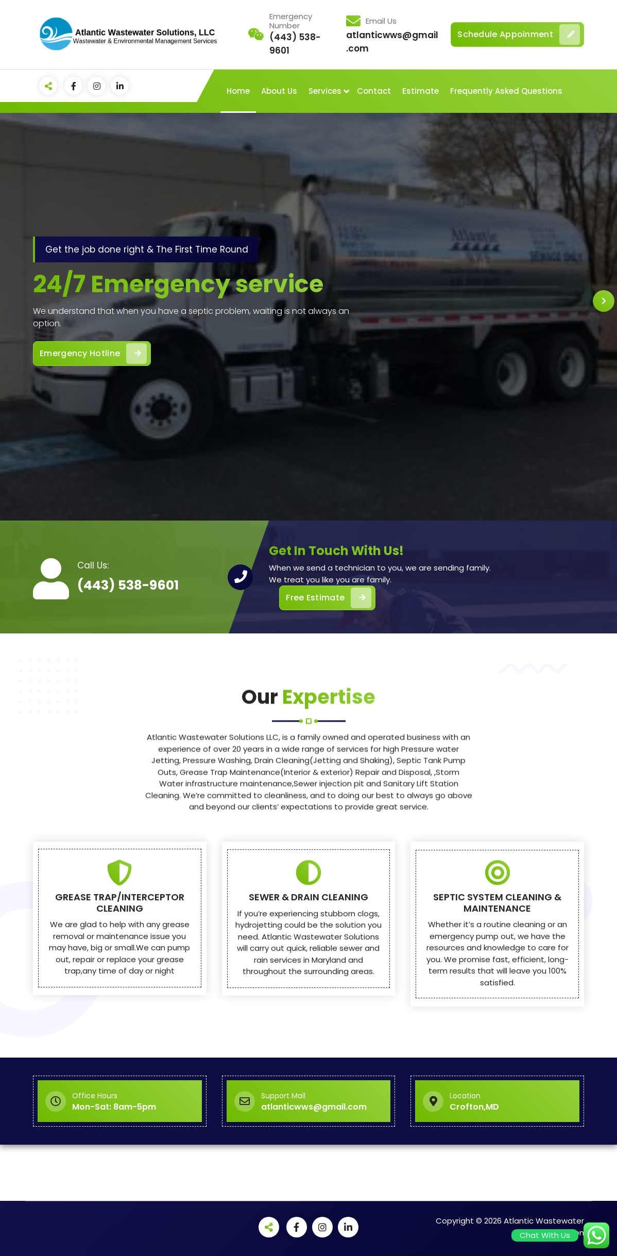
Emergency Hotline (93, 353)
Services (325, 91)
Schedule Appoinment (518, 34)
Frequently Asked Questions (506, 91)
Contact (374, 91)
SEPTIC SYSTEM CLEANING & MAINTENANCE (497, 1049)
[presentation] (603, 301)
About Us (279, 91)
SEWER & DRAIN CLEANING (308, 1043)
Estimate (420, 91)
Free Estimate (328, 598)
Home (238, 91)
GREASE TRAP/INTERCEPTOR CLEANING (119, 1049)
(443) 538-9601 (128, 585)
